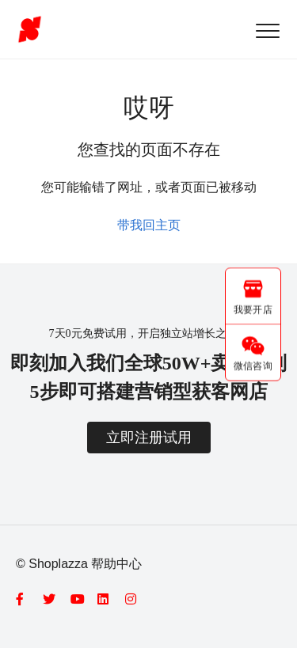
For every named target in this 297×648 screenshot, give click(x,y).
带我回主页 (149, 225)
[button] (267, 30)
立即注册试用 (149, 437)
